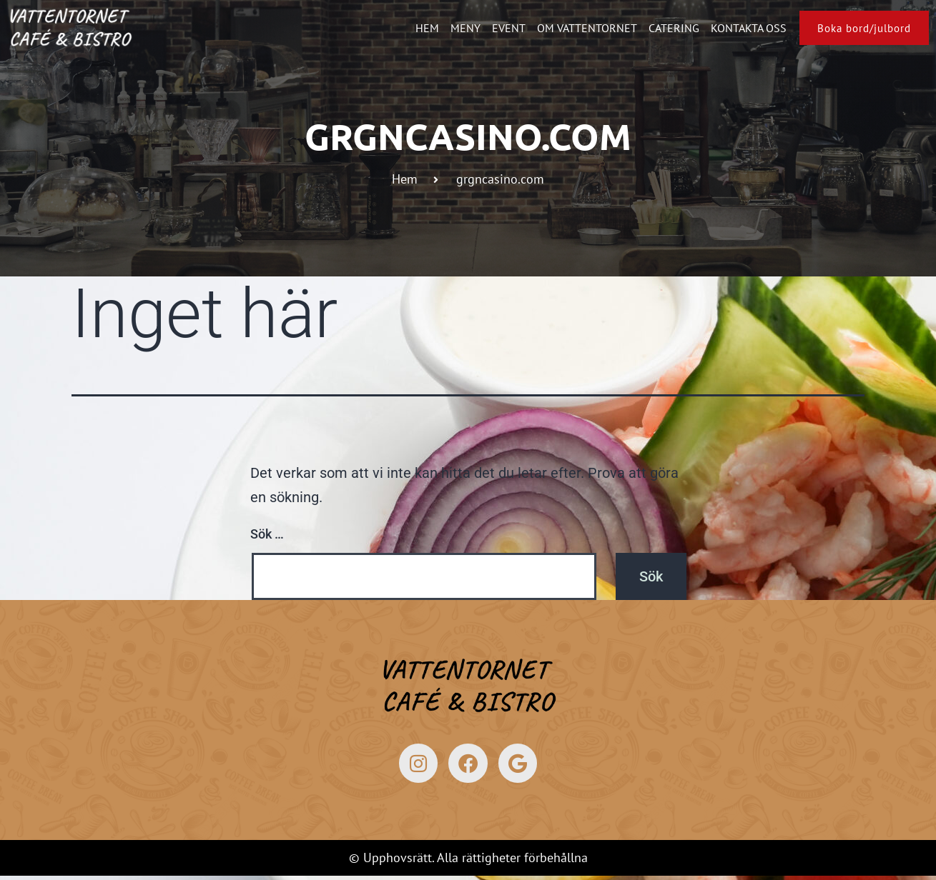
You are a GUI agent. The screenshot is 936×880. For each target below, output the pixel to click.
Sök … (267, 533)
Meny (457, 28)
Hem (418, 28)
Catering (665, 28)
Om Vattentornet (578, 28)
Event (500, 28)
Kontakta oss (740, 28)
